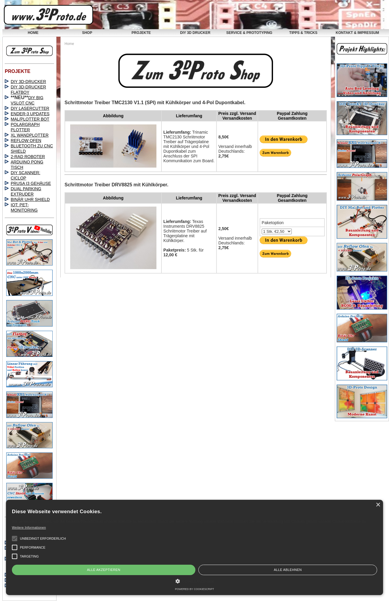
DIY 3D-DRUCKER (28, 81)
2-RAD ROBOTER (28, 156)
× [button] (378, 505)
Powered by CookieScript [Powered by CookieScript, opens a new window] (194, 589)
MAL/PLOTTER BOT (30, 119)
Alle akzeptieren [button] (103, 570)
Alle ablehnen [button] (288, 570)
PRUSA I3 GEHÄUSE (31, 183)
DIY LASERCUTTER (30, 108)
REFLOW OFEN (26, 140)
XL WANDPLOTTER (29, 135)
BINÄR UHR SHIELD (30, 199)
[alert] (194, 547)
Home (69, 44)
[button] (15, 538)
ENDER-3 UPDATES (30, 113)
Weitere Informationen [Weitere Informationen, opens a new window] (29, 527)
